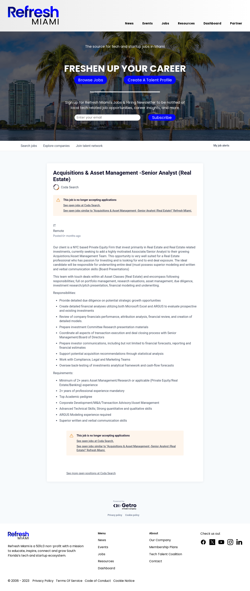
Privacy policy (115, 515)
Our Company (160, 540)
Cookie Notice (124, 580)
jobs (29, 146)
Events (103, 547)
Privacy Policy (43, 580)
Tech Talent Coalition (165, 554)
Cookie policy (132, 515)
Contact (155, 561)
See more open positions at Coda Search (91, 473)
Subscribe (162, 117)
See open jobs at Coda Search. (82, 205)
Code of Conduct (98, 580)
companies (56, 146)
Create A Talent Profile (150, 80)
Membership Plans (163, 547)
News (102, 540)
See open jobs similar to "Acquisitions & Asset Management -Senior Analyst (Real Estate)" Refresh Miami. (127, 210)
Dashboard (106, 568)
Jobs (101, 554)
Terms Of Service (69, 580)
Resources (106, 561)
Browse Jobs (90, 80)
